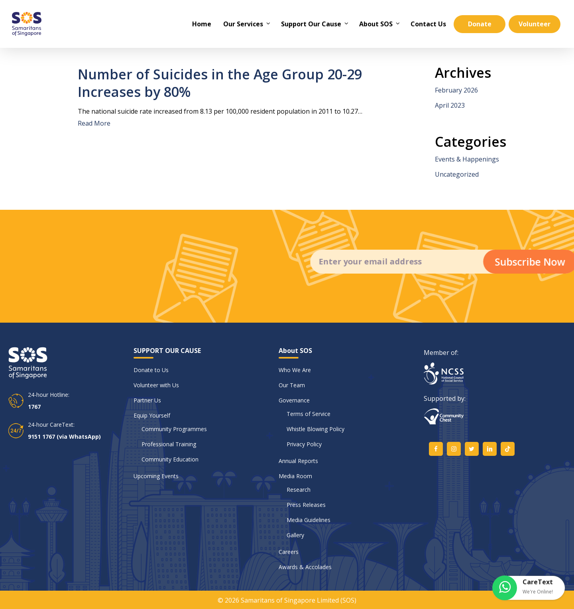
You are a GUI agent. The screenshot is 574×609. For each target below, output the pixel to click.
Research (299, 489)
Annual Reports (298, 461)
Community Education (170, 459)
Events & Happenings (467, 159)
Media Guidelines (308, 520)
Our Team (292, 385)
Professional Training (169, 444)
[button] (529, 588)
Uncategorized (457, 174)
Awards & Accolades (305, 567)
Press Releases (306, 504)
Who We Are (295, 370)
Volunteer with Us (156, 385)
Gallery (295, 535)
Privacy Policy (304, 444)
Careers (289, 552)
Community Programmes (174, 429)
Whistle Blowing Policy (315, 429)
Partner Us (147, 400)
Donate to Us (151, 370)
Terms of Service (308, 414)
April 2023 (450, 105)
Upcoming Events (156, 476)
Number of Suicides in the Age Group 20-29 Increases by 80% (220, 83)
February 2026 (456, 90)
